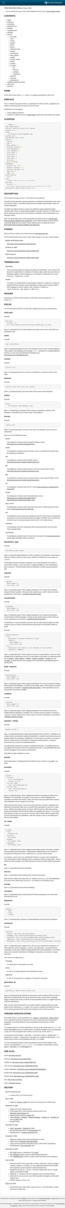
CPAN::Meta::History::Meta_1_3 (13, 8)
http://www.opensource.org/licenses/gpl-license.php (22, 471)
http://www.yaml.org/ (41, 233)
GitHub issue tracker (45, 1198)
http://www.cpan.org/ (15, 1055)
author (12, 45)
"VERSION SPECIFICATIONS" (31, 594)
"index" (15, 1152)
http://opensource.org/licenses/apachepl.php (20, 444)
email (53, 1198)
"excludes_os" (8, 660)
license (12, 47)
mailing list (14, 1205)
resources (13, 78)
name (12, 38)
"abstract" (17, 1117)
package (15, 72)
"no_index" (51, 761)
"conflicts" (28, 658)
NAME (9, 20)
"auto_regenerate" (25, 1145)
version (12, 41)
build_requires (14, 55)
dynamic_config (15, 59)
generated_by (14, 80)
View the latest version (53, 11)
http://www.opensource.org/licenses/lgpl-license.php (23, 480)
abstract (12, 43)
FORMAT (10, 28)
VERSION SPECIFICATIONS (16, 82)
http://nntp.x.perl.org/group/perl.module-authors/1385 (23, 258)
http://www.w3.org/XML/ (15, 1079)
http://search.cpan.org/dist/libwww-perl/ (16, 355)
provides (12, 63)
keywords (13, 76)
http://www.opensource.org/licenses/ (23, 509)
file (14, 68)
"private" (28, 1115)
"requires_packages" (38, 658)
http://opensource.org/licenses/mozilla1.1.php (20, 500)
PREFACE (10, 22)
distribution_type (15, 49)
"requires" (11, 658)
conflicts (12, 57)
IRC (20, 1205)
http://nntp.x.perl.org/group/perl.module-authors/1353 (23, 251)
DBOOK (24, 1198)
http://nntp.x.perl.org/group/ (18, 1113)
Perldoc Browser (53, 2)
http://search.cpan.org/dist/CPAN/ (21, 1059)
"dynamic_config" (22, 1102)
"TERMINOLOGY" (18, 1156)
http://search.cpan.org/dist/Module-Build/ (25, 1073)
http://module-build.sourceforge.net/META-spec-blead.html (21, 225)
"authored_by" (26, 1128)
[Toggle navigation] (3, 3)
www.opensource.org (53, 536)
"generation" (18, 1128)
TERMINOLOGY (12, 30)
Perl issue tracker (60, 1203)
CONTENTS (9, 16)
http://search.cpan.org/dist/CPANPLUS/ (24, 1062)
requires (12, 51)
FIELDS (9, 34)
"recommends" (43, 1018)
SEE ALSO (10, 84)
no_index (13, 65)
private (12, 61)
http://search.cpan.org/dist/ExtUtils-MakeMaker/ (31, 1069)
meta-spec (13, 36)
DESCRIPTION (11, 26)
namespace (16, 74)
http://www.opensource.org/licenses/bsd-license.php (23, 462)
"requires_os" (49, 658)
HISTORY (10, 86)
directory (15, 70)
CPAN (29, 8)
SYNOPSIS (10, 24)
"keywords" (16, 1154)
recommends (14, 53)
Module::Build (31, 115)
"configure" (24, 1117)
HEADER (10, 32)
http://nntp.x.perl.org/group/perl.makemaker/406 (21, 244)
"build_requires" (20, 658)
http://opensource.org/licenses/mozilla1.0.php (21, 498)
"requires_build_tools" (28, 1132)
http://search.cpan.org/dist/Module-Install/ (26, 1076)
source (26, 8)
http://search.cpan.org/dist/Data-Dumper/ (25, 1066)
